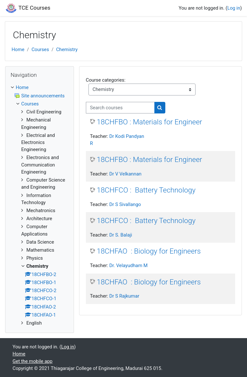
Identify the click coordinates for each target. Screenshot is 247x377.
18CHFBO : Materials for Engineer (149, 122)
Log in (233, 8)
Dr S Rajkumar (124, 296)
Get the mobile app (32, 361)
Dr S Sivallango (125, 204)
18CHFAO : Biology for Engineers (149, 251)
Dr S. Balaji (120, 235)
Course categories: (105, 80)
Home (18, 49)
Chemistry (67, 49)
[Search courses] (120, 107)
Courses (40, 49)
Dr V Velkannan (125, 174)
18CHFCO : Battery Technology (146, 190)
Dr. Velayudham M (128, 265)
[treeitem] (40, 87)
